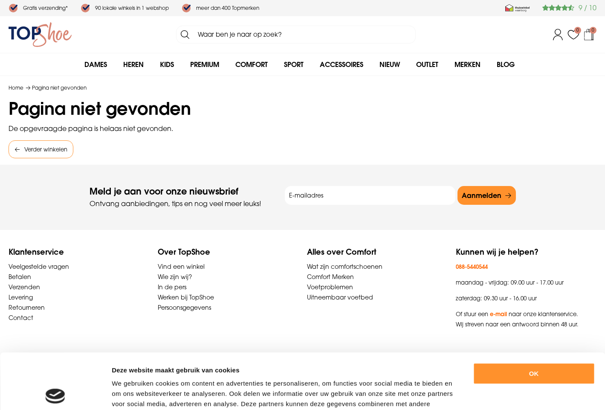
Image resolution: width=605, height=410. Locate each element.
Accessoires (341, 64)
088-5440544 (472, 266)
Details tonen (468, 393)
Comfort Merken (330, 277)
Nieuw (389, 64)
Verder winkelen (45, 149)
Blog (506, 64)
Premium (204, 64)
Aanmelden (481, 195)
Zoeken (185, 34)
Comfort (251, 64)
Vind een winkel (181, 266)
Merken (467, 64)
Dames (95, 64)
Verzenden (24, 287)
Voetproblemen (330, 287)
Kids (167, 64)
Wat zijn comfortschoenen (344, 266)
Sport (294, 64)
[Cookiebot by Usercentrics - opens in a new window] (55, 393)
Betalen (20, 277)
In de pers (172, 287)
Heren (133, 64)
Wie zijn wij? (175, 277)
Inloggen (558, 34)
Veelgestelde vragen (39, 266)
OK (534, 318)
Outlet (427, 64)
